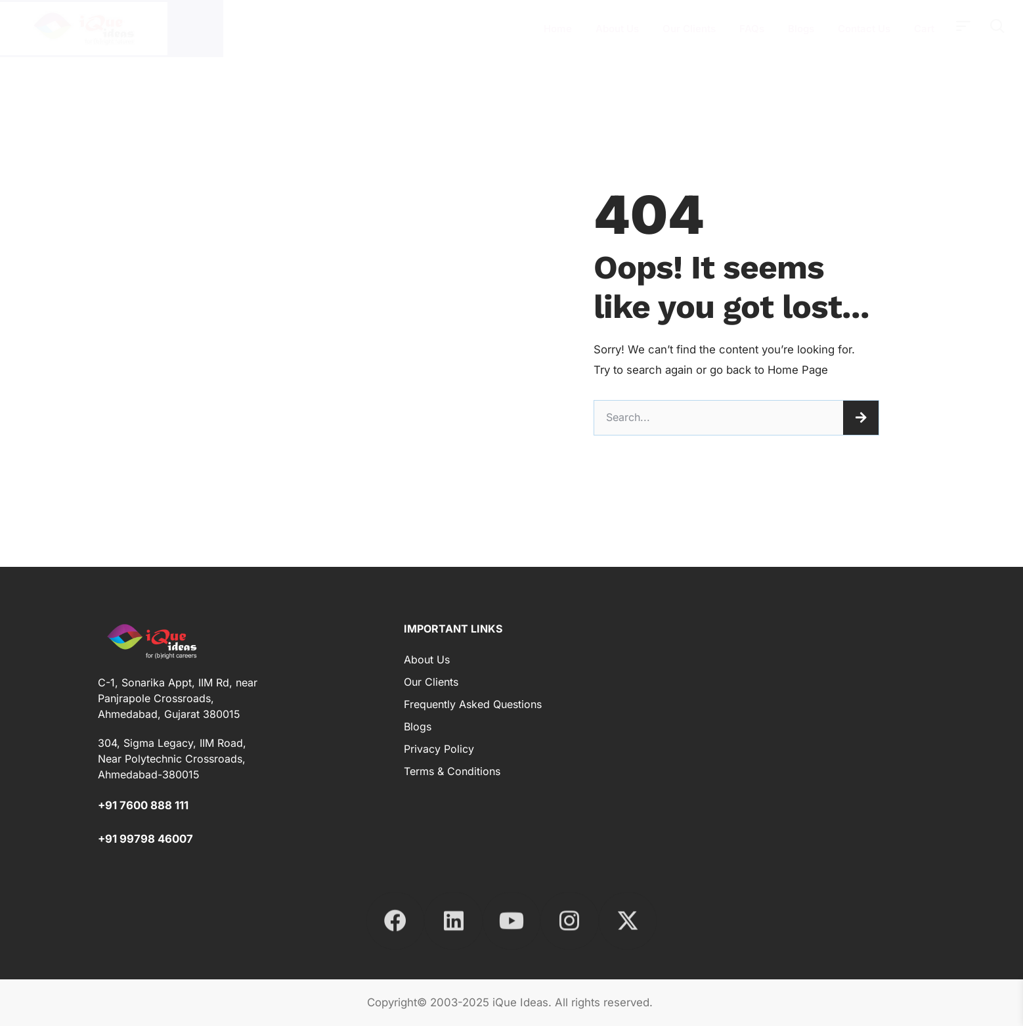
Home (558, 28)
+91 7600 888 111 (143, 805)
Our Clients (689, 28)
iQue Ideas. (522, 1002)
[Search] (861, 418)
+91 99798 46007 (145, 838)
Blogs (801, 28)
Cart (924, 28)
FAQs (751, 28)
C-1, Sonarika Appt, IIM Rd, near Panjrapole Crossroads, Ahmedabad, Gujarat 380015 (177, 698)
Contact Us (864, 28)
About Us (617, 28)
